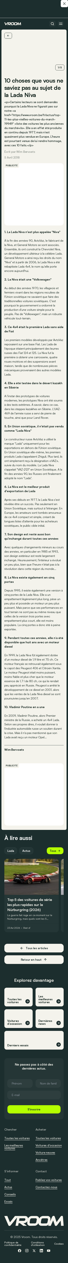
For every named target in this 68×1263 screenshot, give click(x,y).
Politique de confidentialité (12, 1243)
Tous (55, 851)
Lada (10, 851)
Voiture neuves (45, 1152)
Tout (7, 1180)
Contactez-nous (46, 1187)
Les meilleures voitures (13, 1147)
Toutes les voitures (17, 1138)
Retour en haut (34, 959)
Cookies (59, 1243)
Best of (26, 928)
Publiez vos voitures (49, 1180)
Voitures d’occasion (49, 1145)
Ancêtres (42, 1160)
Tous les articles (34, 948)
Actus (26, 851)
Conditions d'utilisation (37, 1243)
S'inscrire (34, 1109)
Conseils (10, 1194)
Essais (8, 1201)
